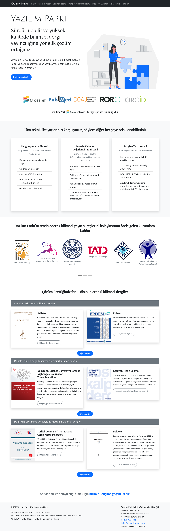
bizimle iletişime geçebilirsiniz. (109, 494)
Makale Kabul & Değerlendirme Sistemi (48, 3)
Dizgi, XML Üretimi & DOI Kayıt (106, 3)
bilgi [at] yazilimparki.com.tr (134, 523)
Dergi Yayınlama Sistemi (79, 3)
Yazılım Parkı (19, 3)
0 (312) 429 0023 (128, 520)
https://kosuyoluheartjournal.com (130, 391)
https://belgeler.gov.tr (125, 464)
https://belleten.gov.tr (49, 343)
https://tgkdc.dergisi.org (50, 454)
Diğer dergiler (85, 353)
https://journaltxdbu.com (50, 403)
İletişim (125, 3)
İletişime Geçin (21, 77)
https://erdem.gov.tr (124, 333)
